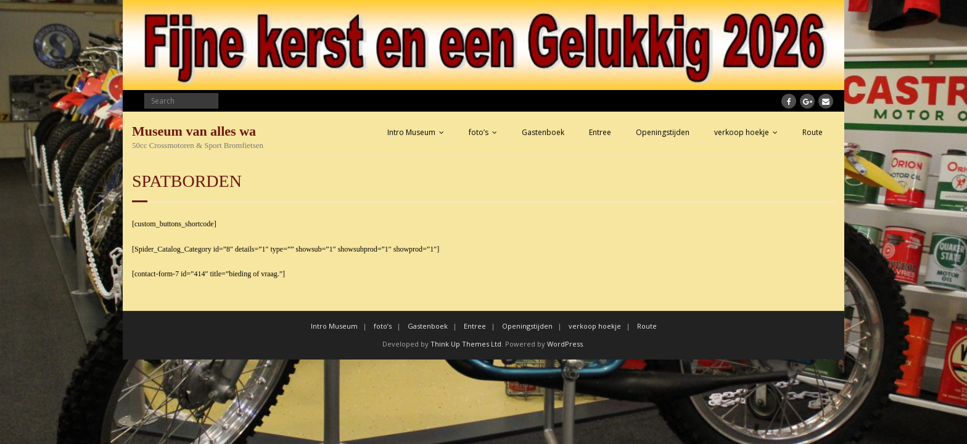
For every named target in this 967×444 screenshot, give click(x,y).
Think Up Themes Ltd (465, 343)
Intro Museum (411, 132)
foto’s (478, 132)
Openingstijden (662, 132)
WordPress (565, 343)
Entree (600, 132)
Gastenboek (543, 132)
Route (812, 132)
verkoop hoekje (741, 132)
